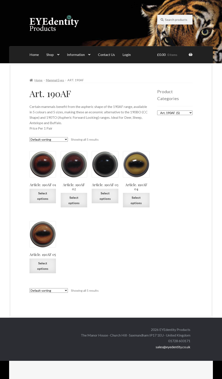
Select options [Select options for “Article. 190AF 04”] (136, 200)
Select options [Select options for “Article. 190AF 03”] (105, 195)
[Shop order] (48, 139)
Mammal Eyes (55, 80)
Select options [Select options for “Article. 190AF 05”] (42, 265)
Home (34, 54)
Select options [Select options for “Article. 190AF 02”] (74, 200)
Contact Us (106, 54)
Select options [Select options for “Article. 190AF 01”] (42, 195)
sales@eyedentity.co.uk (173, 347)
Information (76, 54)
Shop (50, 54)
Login (126, 54)
